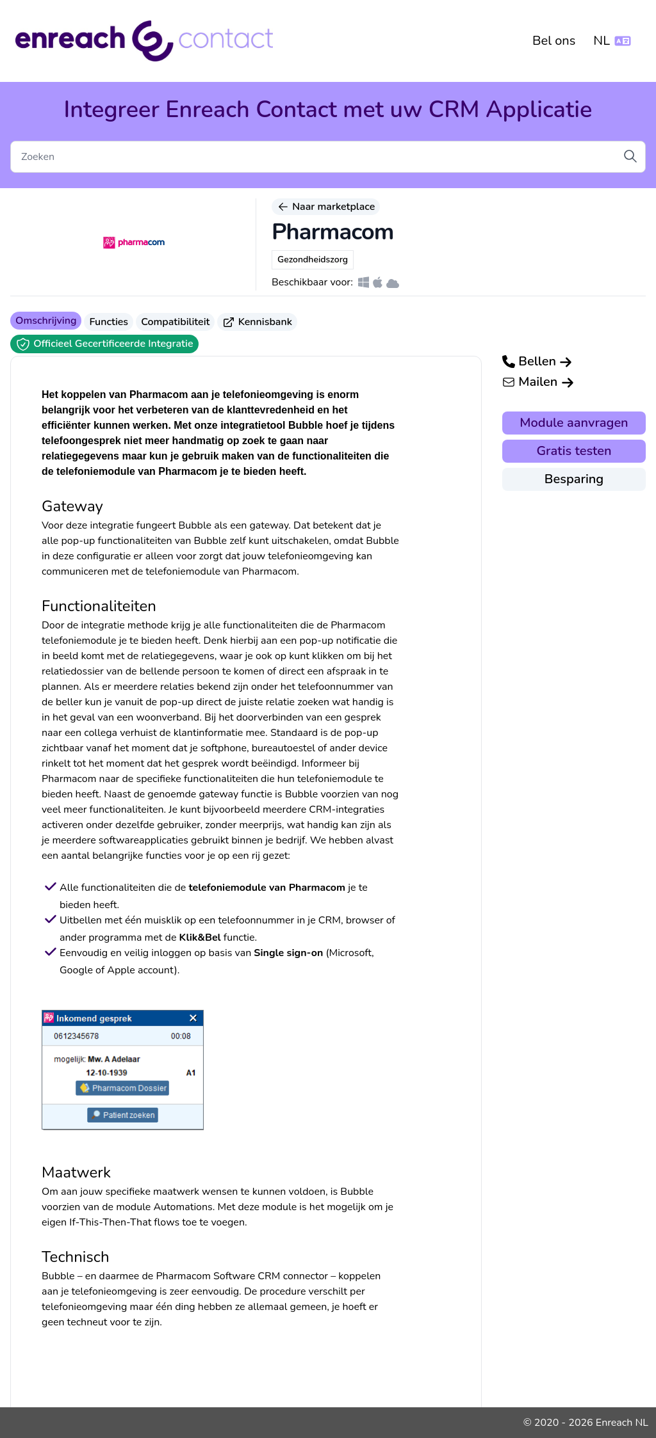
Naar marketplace (326, 207)
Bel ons (553, 40)
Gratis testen (573, 450)
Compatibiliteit (175, 322)
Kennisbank (257, 322)
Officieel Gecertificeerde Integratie (104, 344)
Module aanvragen (574, 422)
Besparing (574, 479)
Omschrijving (45, 321)
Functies (108, 322)
